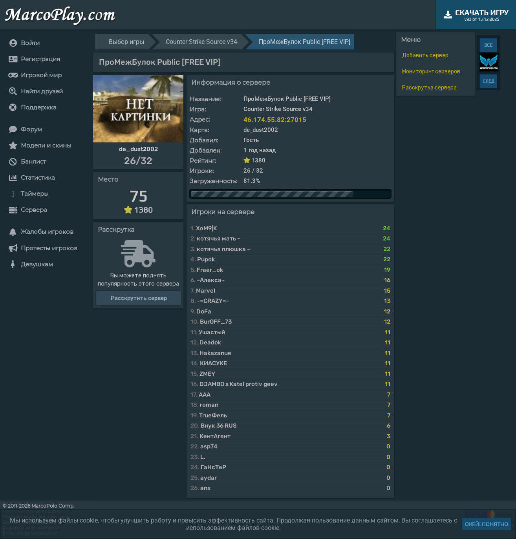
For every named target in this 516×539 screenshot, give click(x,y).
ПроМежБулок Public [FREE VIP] (304, 42)
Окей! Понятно (486, 524)
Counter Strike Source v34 (201, 42)
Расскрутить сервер (139, 298)
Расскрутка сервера (429, 87)
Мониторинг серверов (431, 71)
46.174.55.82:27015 (274, 120)
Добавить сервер (425, 55)
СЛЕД (488, 81)
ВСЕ (488, 45)
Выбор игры (126, 42)
